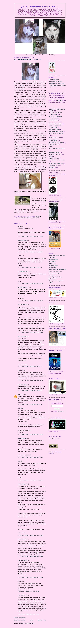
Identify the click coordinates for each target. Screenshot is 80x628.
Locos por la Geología (54, 273)
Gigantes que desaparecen (55, 271)
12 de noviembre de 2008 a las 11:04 (30, 301)
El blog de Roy (52, 267)
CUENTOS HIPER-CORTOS (56, 131)
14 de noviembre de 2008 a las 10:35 (30, 434)
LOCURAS (20, 370)
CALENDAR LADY (53, 120)
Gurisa (19, 226)
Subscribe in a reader (54, 439)
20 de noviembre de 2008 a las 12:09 (30, 480)
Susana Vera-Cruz (22, 336)
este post (59, 100)
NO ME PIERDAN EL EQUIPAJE (57, 148)
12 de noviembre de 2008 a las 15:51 (30, 332)
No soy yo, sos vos (53, 275)
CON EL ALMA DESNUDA (55, 124)
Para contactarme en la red (55, 81)
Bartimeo (22, 85)
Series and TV (52, 279)
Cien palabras (52, 261)
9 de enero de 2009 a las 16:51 (28, 614)
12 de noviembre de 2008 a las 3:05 (30, 267)
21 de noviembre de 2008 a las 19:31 (30, 556)
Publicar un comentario (20, 617)
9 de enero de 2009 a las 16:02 (28, 591)
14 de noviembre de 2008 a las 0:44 (30, 404)
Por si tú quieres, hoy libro (55, 277)
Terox (19, 461)
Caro (27, 83)
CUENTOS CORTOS (54, 129)
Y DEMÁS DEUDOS (54, 165)
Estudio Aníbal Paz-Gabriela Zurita (57, 269)
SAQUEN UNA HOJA (54, 158)
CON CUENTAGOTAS (54, 122)
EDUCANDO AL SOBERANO (56, 133)
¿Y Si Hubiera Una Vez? (40, 6)
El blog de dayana (53, 265)
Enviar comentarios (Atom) (28, 623)
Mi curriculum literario (54, 79)
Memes (50, 146)
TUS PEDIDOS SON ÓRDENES (57, 160)
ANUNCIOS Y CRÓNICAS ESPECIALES (29, 217)
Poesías (51, 156)
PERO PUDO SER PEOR (55, 154)
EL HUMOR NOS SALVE (55, 137)
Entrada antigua (42, 620)
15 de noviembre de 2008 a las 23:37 (30, 457)
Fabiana (20, 408)
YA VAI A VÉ (52, 167)
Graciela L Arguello (22, 240)
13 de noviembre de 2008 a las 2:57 (30, 366)
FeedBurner (60, 411)
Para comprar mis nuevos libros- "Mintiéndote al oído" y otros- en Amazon (57, 85)
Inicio (31, 620)
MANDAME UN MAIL (54, 144)
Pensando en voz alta (54, 152)
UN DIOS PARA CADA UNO (56, 163)
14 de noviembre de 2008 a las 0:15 (30, 390)
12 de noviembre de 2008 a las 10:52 (30, 283)
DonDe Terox (52, 263)
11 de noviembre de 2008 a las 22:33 (30, 252)
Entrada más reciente (19, 620)
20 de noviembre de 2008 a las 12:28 (30, 535)
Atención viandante (53, 259)
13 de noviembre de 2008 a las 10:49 (30, 380)
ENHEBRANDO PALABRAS (56, 142)
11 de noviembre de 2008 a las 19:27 (30, 236)
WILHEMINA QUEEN (23, 271)
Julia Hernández (22, 539)
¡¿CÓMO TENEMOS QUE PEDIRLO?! (27, 59)
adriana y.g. (21, 394)
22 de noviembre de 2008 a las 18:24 (30, 577)
